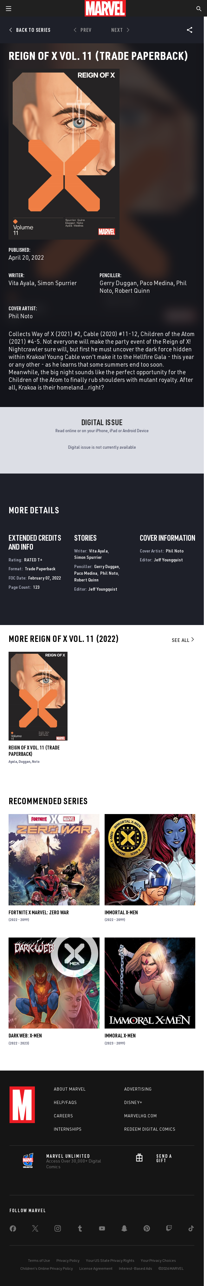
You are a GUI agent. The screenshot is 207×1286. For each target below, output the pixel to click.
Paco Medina (156, 282)
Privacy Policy (68, 1260)
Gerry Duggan (118, 282)
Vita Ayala (22, 282)
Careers (63, 1115)
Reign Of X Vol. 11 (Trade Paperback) (34, 750)
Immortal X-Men (121, 912)
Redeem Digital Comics (150, 1129)
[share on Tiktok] (191, 1229)
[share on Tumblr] (80, 1229)
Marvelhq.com (140, 1115)
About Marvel (70, 1089)
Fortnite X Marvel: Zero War (39, 912)
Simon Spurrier (57, 282)
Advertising (138, 1089)
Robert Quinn (132, 290)
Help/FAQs (65, 1102)
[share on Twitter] (35, 1229)
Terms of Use (39, 1260)
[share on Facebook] (13, 1230)
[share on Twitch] (169, 1229)
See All (183, 640)
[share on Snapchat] (124, 1229)
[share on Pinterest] (147, 1229)
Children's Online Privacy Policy (46, 1268)
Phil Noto (21, 316)
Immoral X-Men (120, 1035)
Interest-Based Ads (135, 1268)
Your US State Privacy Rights (110, 1260)
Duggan (24, 761)
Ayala (13, 761)
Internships (68, 1129)
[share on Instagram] (58, 1229)
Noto (36, 761)
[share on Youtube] (102, 1229)
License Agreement (96, 1268)
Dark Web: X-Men (25, 1035)
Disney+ (133, 1102)
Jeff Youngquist (102, 589)
